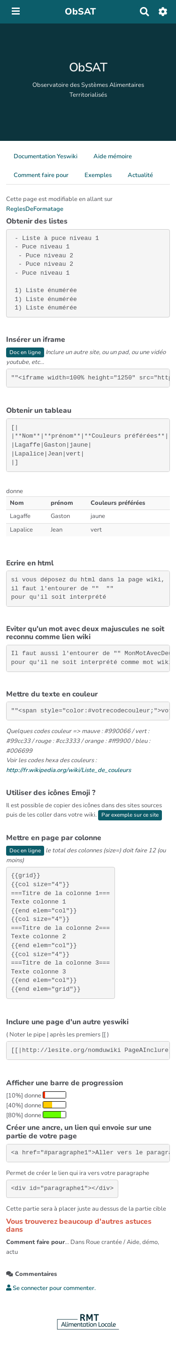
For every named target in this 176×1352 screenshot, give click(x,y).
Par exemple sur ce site (130, 815)
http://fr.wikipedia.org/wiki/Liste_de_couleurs (68, 770)
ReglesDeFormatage (34, 209)
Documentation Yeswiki (45, 156)
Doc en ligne (25, 352)
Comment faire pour (41, 175)
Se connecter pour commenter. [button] (51, 1288)
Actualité (140, 175)
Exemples (98, 175)
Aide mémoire (112, 156)
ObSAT (88, 67)
